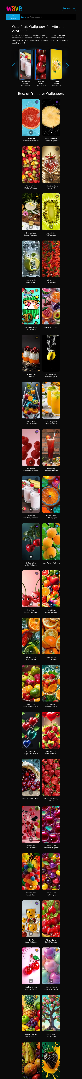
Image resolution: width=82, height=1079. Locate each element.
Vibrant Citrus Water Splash (31, 658)
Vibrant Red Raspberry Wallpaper (30, 470)
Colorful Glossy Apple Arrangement (51, 988)
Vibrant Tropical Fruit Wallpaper (31, 1035)
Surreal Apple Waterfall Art (31, 281)
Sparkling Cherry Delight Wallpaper (30, 988)
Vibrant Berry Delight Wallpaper (51, 941)
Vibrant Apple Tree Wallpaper (51, 1035)
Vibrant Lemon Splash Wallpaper (51, 375)
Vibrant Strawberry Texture (51, 799)
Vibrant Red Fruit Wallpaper (51, 281)
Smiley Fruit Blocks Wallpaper (31, 941)
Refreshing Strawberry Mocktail (51, 470)
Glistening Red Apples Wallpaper (31, 564)
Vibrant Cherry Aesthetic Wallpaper (51, 847)
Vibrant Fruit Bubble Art (51, 327)
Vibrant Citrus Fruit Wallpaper (51, 517)
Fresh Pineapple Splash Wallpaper (51, 140)
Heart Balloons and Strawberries (51, 752)
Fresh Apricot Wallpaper (51, 563)
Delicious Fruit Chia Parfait (31, 375)
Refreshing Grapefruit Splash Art (31, 140)
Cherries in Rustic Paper (31, 798)
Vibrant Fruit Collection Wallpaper (30, 705)
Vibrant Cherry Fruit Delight (51, 894)
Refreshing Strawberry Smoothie (31, 517)
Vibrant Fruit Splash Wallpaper (31, 422)
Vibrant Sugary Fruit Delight (31, 894)
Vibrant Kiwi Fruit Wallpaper (51, 234)
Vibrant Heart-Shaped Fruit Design (31, 752)
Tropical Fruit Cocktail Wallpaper (31, 234)
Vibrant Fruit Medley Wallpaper (30, 187)
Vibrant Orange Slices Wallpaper (51, 658)
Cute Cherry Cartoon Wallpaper (31, 611)
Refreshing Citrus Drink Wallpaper (51, 422)
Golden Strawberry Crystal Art (51, 187)
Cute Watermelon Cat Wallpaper (30, 328)
